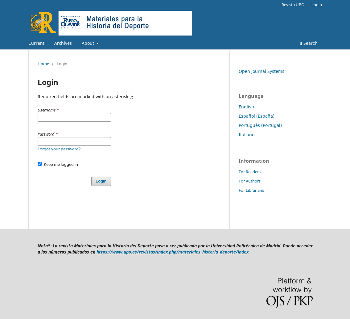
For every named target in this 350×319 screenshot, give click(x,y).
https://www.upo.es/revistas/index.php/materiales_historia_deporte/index (173, 252)
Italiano (246, 134)
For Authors (250, 181)
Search (309, 43)
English (246, 107)
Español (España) (256, 116)
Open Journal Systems (261, 71)
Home (43, 63)
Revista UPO (293, 4)
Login (316, 4)
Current (36, 43)
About (88, 43)
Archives (63, 43)
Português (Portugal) (260, 125)
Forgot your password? (59, 149)
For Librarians (251, 190)
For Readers (250, 171)
